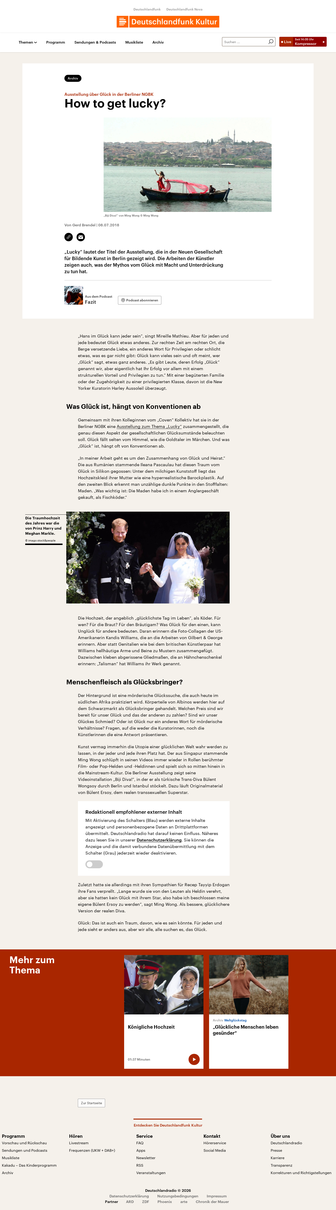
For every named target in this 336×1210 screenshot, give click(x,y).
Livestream (79, 1143)
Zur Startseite (91, 1103)
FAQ (140, 1143)
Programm (55, 42)
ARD (130, 1201)
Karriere (277, 1157)
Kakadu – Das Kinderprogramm (29, 1165)
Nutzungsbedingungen (177, 1196)
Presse (276, 1150)
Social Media (214, 1150)
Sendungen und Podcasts (24, 1150)
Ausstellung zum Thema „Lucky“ (149, 426)
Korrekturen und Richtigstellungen (301, 1172)
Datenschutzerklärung (159, 839)
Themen (26, 42)
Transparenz (281, 1165)
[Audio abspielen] (194, 1059)
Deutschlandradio (286, 1143)
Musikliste (134, 42)
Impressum (217, 1196)
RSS (139, 1165)
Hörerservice (214, 1143)
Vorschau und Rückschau (24, 1143)
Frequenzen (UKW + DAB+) (92, 1150)
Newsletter (145, 1157)
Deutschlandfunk (147, 9)
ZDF (145, 1201)
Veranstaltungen (151, 1172)
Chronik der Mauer (212, 1201)
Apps (140, 1150)
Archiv (158, 42)
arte (183, 1201)
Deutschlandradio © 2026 (168, 1190)
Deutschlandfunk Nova (184, 9)
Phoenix (165, 1201)
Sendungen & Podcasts (95, 42)
